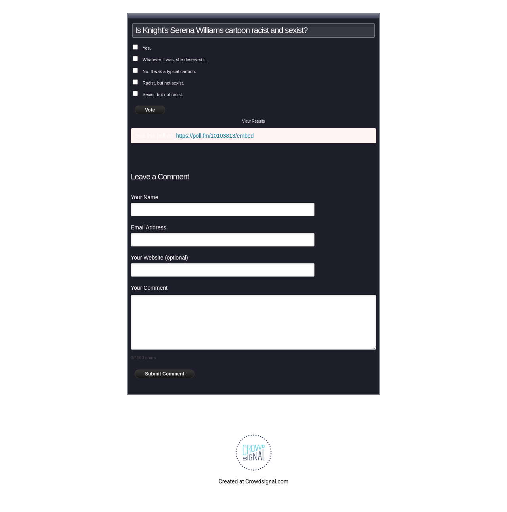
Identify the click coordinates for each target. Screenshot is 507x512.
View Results (253, 121)
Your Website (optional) (159, 257)
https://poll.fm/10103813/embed (215, 136)
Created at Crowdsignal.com (253, 481)
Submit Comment (164, 374)
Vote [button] (150, 110)
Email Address (148, 227)
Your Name (144, 197)
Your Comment (149, 288)
